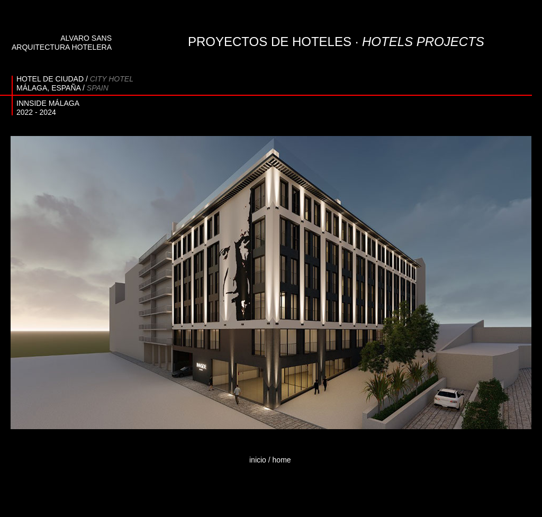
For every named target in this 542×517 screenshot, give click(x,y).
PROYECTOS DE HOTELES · (336, 41)
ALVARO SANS (86, 38)
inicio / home (270, 460)
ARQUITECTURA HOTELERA (62, 47)
